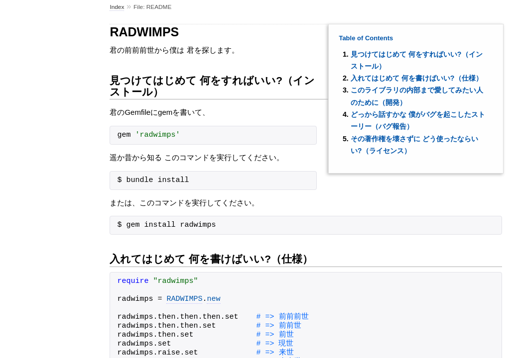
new (213, 299)
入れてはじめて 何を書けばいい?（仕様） (417, 78)
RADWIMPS (184, 299)
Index (117, 6)
